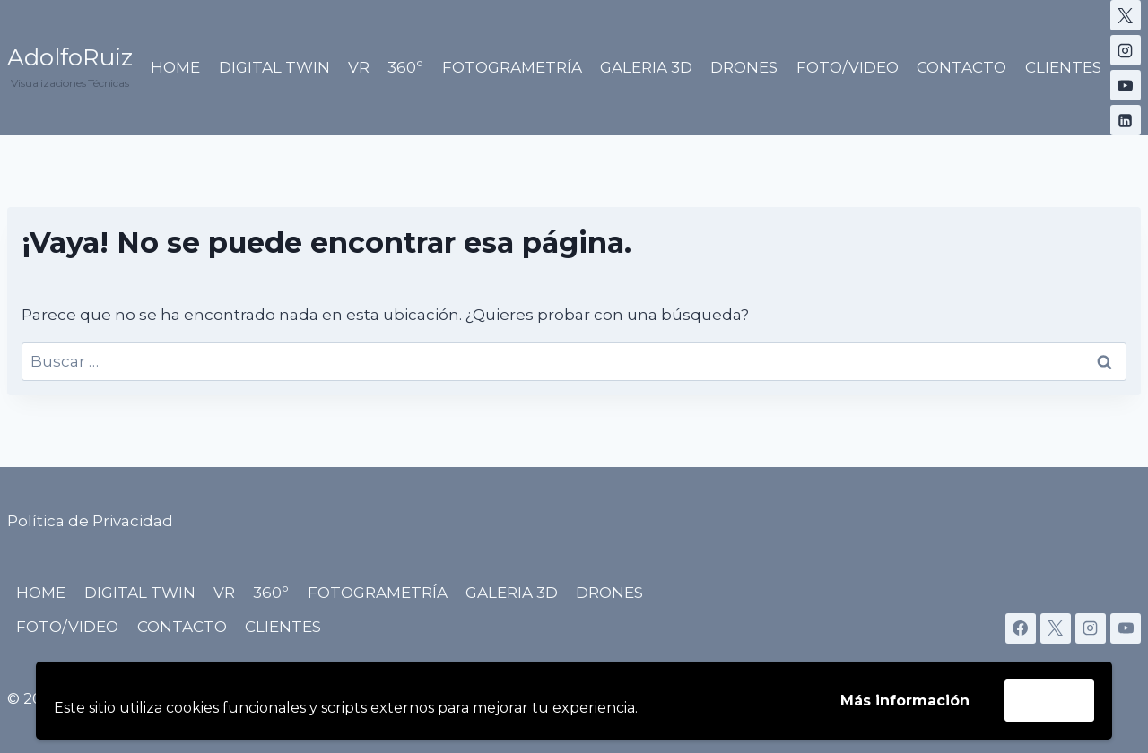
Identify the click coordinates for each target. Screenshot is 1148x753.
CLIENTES (1063, 67)
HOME (175, 67)
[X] (1125, 15)
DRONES (744, 67)
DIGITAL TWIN (274, 67)
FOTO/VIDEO (847, 67)
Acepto (1049, 699)
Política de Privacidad (90, 521)
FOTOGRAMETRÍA (512, 67)
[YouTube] (1125, 85)
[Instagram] (1125, 50)
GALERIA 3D (646, 67)
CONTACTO (961, 67)
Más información (905, 700)
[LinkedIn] (1125, 120)
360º (405, 67)
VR (359, 67)
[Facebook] (1020, 628)
